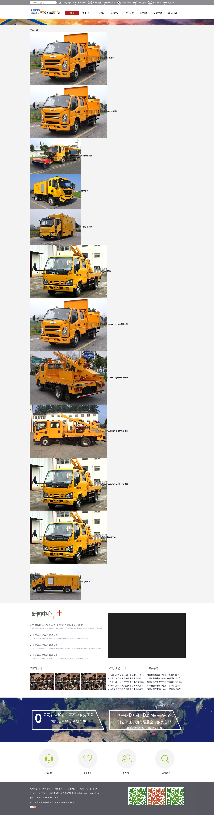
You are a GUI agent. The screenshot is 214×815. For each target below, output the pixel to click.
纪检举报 (84, 789)
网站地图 (46, 789)
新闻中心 (115, 13)
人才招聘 (158, 13)
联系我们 (172, 13)
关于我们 (86, 13)
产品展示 (101, 13)
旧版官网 (96, 789)
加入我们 (33, 789)
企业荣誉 (129, 13)
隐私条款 (58, 789)
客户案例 (143, 13)
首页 (72, 13)
